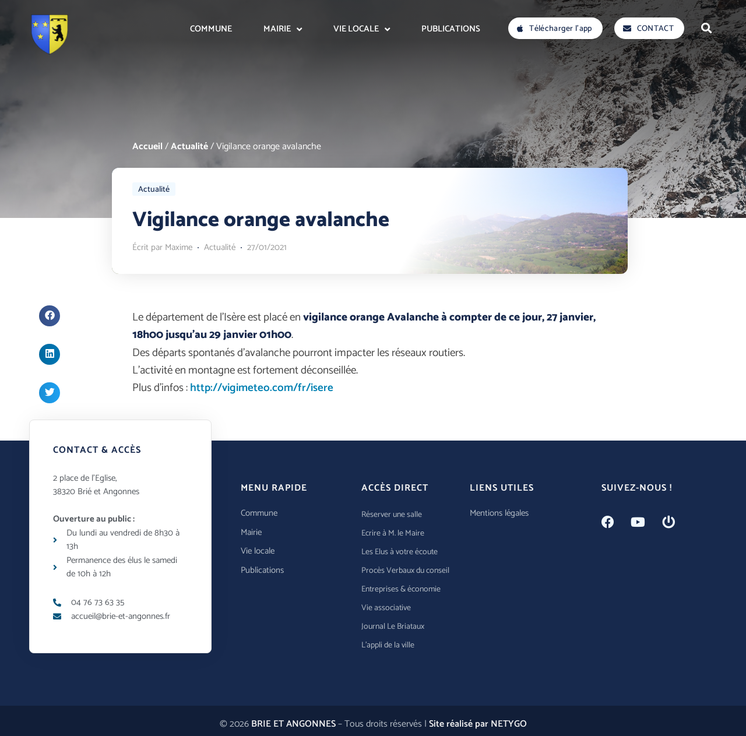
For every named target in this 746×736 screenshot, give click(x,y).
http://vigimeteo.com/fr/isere (261, 388)
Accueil (147, 146)
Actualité (189, 146)
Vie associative (386, 608)
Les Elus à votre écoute (399, 552)
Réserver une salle (391, 515)
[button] (706, 27)
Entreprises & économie (401, 589)
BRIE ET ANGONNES (293, 724)
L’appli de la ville (387, 645)
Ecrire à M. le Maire (392, 533)
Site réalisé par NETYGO (478, 724)
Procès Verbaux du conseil (405, 570)
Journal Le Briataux (392, 626)
